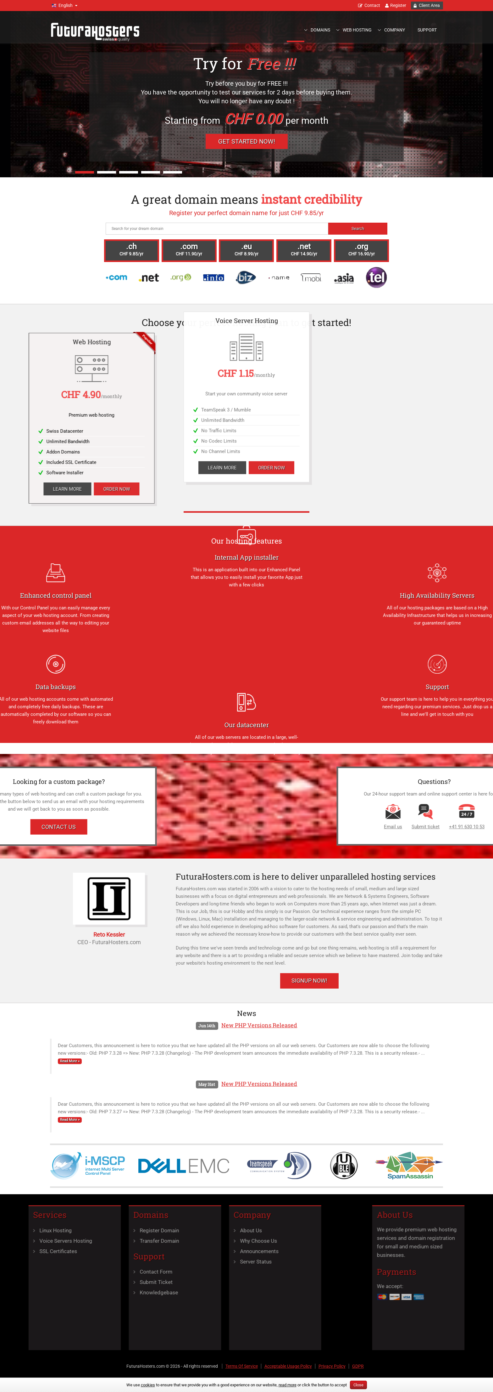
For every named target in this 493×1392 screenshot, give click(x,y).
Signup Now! (309, 980)
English (65, 5)
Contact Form (88, 1272)
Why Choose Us (190, 1241)
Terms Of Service (241, 1366)
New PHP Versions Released (259, 1025)
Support (427, 29)
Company (394, 29)
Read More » (70, 1061)
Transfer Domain (91, 1241)
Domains (320, 29)
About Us (183, 1230)
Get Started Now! (246, 141)
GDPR (358, 1366)
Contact (372, 5)
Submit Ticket (88, 1282)
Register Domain (91, 1230)
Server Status (188, 1261)
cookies (148, 1385)
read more (287, 1385)
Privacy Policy (332, 1366)
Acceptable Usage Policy (288, 1366)
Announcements (191, 1251)
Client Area (429, 5)
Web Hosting (357, 29)
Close (358, 1385)
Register (398, 5)
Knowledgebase (91, 1292)
